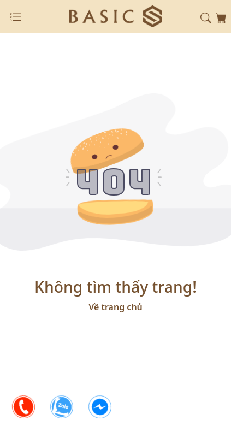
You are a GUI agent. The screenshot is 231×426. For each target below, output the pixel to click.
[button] (205, 17)
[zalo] (62, 407)
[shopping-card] (221, 17)
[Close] (15, 17)
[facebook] (100, 407)
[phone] (23, 407)
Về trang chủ (115, 307)
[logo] (115, 15)
